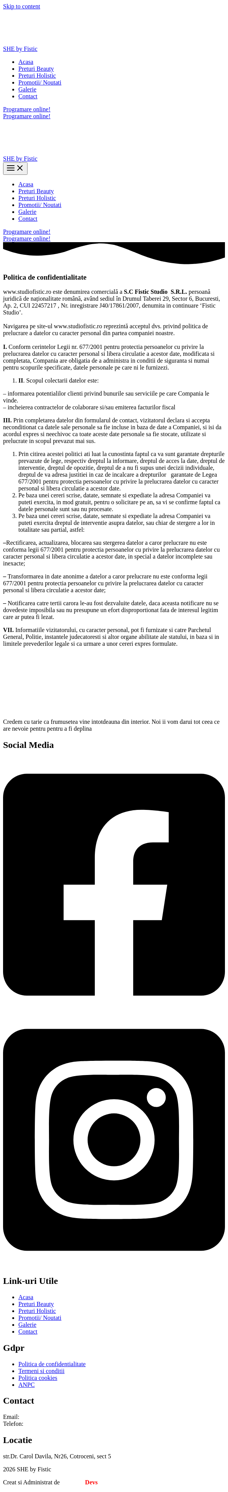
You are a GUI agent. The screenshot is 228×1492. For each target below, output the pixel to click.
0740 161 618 (42, 1423)
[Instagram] (114, 1264)
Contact (27, 96)
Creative (79, 1482)
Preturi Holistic (37, 75)
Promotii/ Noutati (39, 82)
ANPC (26, 1384)
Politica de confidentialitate (52, 1364)
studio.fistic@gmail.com (51, 1417)
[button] (114, 109)
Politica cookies (37, 1378)
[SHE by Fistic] (31, 42)
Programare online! (26, 116)
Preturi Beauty (36, 68)
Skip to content (21, 6)
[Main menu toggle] (15, 168)
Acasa (25, 62)
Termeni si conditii (41, 1371)
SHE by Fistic (20, 49)
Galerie (27, 89)
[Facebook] (114, 1009)
